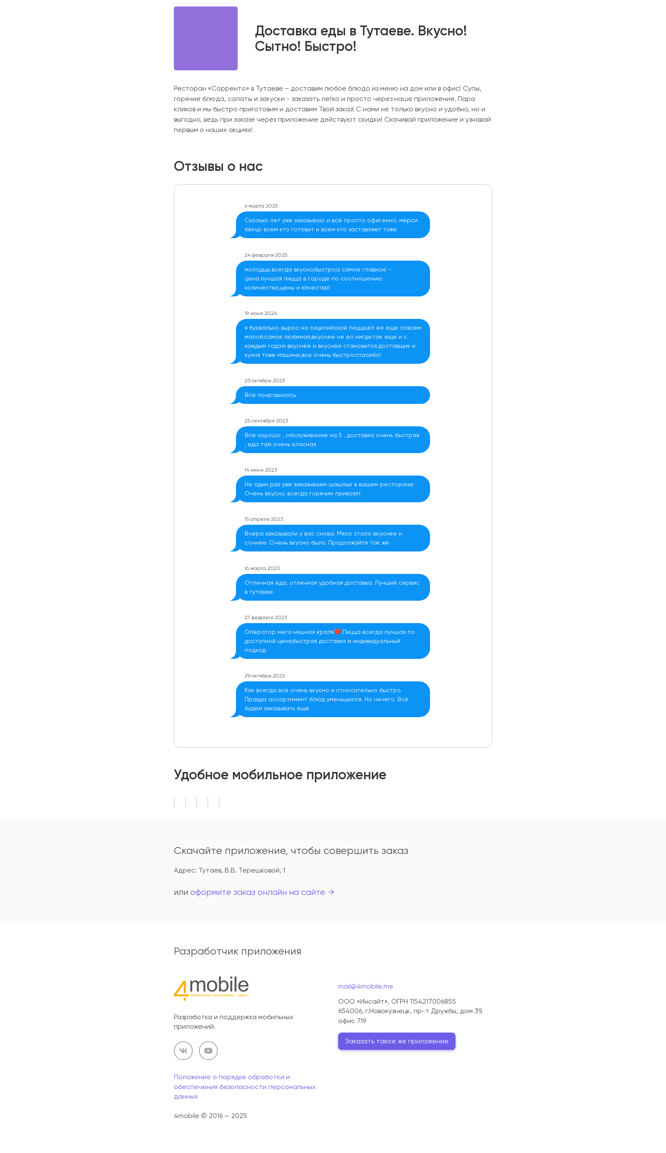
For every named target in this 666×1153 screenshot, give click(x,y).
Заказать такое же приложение (397, 1041)
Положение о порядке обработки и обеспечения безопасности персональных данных (245, 1086)
